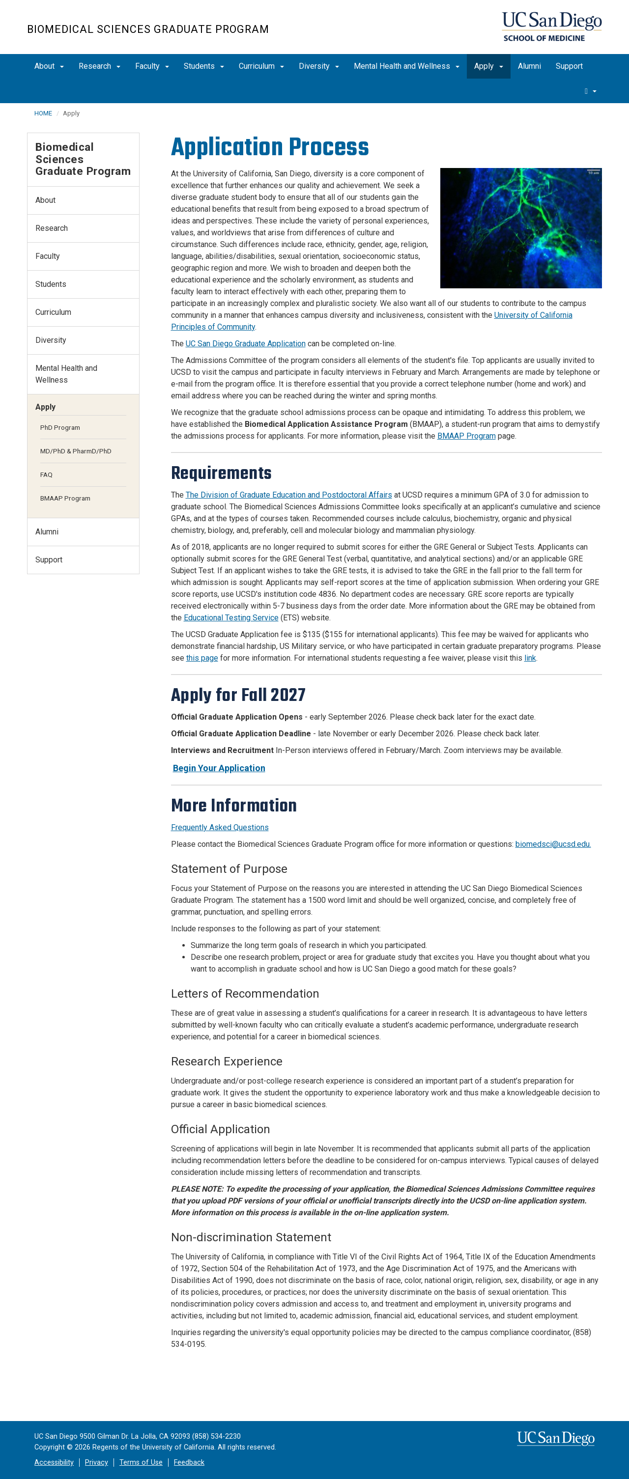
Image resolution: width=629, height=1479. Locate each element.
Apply (488, 66)
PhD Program (60, 427)
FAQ (46, 474)
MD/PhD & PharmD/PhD (76, 451)
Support (569, 66)
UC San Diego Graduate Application (246, 343)
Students (204, 66)
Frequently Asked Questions (220, 827)
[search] (590, 91)
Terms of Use (141, 1462)
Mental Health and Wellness (406, 66)
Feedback (189, 1462)
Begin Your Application (219, 768)
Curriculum (261, 66)
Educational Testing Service (231, 617)
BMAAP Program (466, 436)
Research (99, 66)
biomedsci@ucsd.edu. (553, 844)
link (530, 658)
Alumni (529, 66)
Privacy (96, 1462)
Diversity (319, 66)
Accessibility (54, 1462)
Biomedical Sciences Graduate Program (148, 29)
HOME (43, 113)
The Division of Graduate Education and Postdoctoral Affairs (289, 495)
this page (202, 658)
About (49, 66)
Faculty (152, 66)
